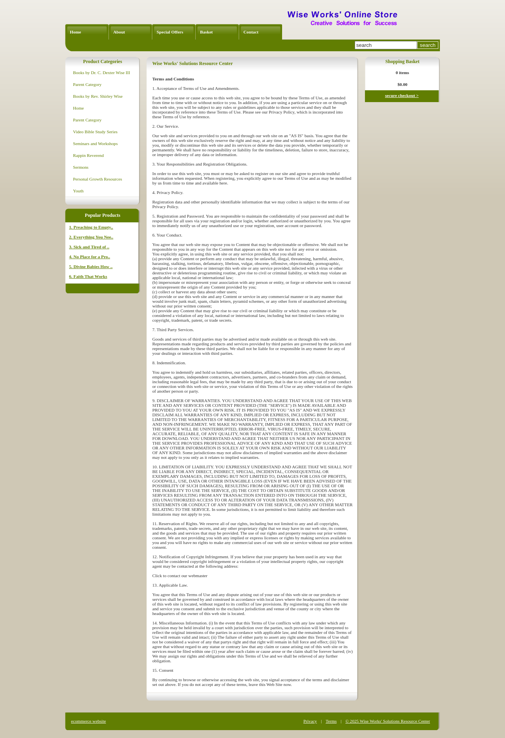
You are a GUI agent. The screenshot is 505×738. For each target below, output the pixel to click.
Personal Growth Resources (97, 179)
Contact (250, 32)
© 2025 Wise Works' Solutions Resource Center (388, 721)
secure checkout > (402, 95)
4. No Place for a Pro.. (89, 256)
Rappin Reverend (88, 155)
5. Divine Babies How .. (90, 266)
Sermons (80, 167)
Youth (78, 190)
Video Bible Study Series (95, 131)
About (119, 32)
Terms (331, 721)
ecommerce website (88, 721)
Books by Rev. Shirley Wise (98, 96)
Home (75, 32)
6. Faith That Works (88, 276)
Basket (206, 32)
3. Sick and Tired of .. (89, 246)
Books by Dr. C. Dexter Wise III (101, 72)
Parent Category (87, 84)
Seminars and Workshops (95, 143)
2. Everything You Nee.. (91, 237)
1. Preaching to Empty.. (91, 227)
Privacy (310, 721)
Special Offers (170, 32)
